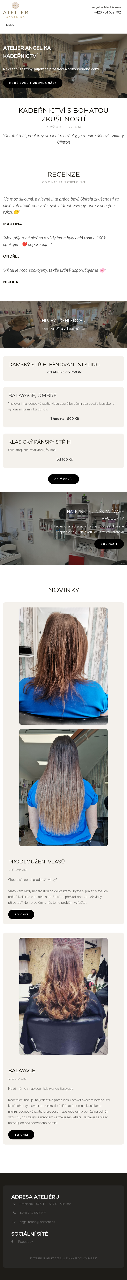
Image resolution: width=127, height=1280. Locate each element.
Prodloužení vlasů (36, 862)
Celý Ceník (63, 479)
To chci (21, 914)
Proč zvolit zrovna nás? (32, 83)
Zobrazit (109, 543)
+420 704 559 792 (107, 12)
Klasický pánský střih (39, 442)
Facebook (22, 1242)
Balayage (21, 1071)
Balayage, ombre (32, 395)
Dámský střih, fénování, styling (54, 364)
